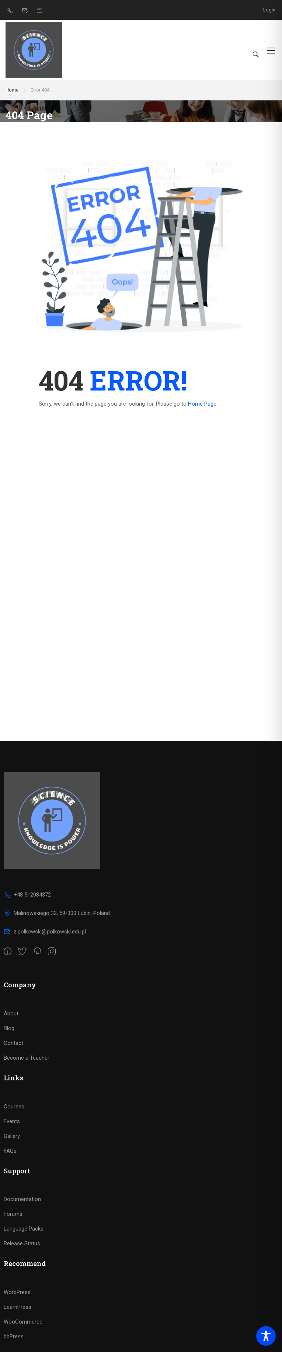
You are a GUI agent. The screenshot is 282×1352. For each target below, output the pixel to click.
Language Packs (23, 1228)
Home (12, 90)
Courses (14, 1106)
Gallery (12, 1136)
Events (12, 1121)
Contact (13, 1043)
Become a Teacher (26, 1058)
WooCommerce (23, 1321)
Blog (9, 1028)
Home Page (202, 403)
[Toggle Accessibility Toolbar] (265, 1335)
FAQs (10, 1151)
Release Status (22, 1243)
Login (269, 10)
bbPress (14, 1336)
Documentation (22, 1199)
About (11, 1013)
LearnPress (17, 1307)
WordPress (17, 1292)
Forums (13, 1214)
